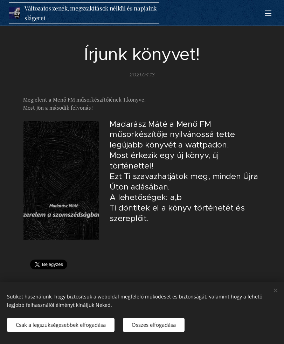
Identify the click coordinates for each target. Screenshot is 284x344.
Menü (268, 13)
